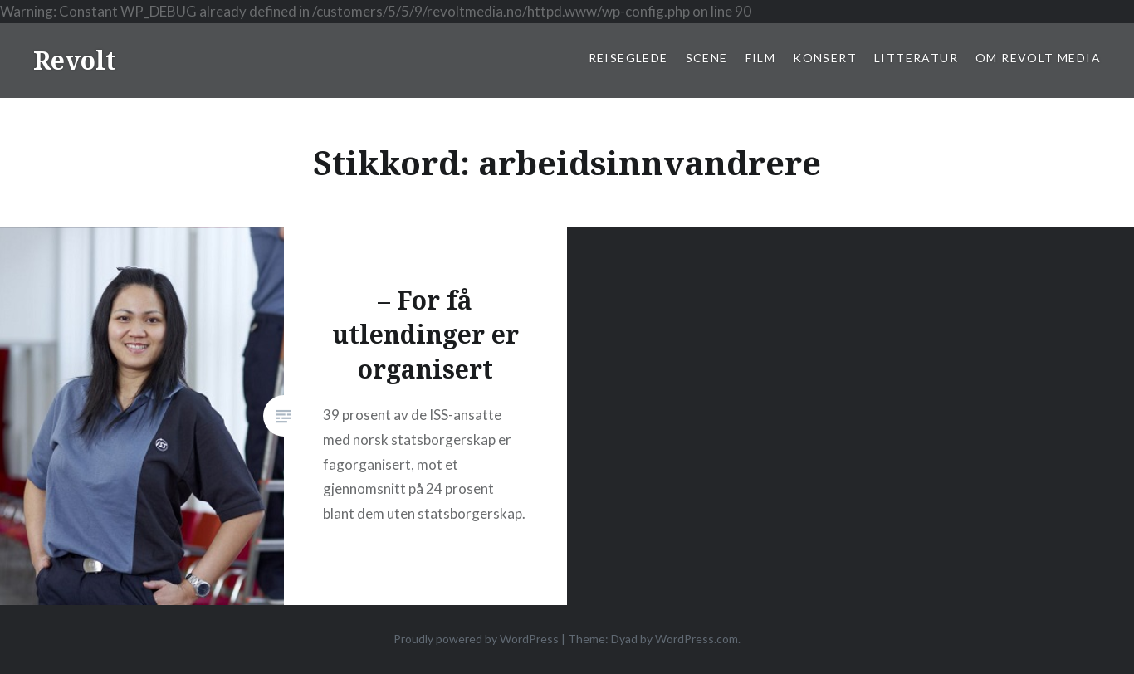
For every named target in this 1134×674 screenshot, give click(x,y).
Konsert (825, 58)
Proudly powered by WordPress (476, 639)
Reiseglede (628, 58)
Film (760, 58)
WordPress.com (696, 639)
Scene (707, 58)
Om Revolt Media (1038, 58)
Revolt (74, 60)
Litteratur (916, 58)
